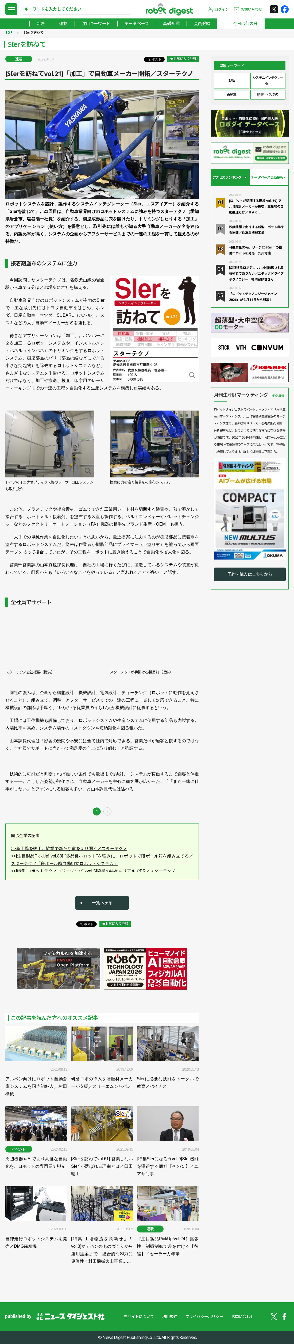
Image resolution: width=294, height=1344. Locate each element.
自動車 (231, 94)
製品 (232, 80)
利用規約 (169, 1316)
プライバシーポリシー (204, 1316)
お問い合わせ (251, 9)
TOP (9, 32)
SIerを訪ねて (33, 32)
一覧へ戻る (102, 903)
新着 (41, 23)
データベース (137, 23)
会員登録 (202, 23)
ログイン (222, 9)
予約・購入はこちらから (249, 574)
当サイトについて (138, 1316)
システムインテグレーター (268, 80)
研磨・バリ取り (268, 94)
